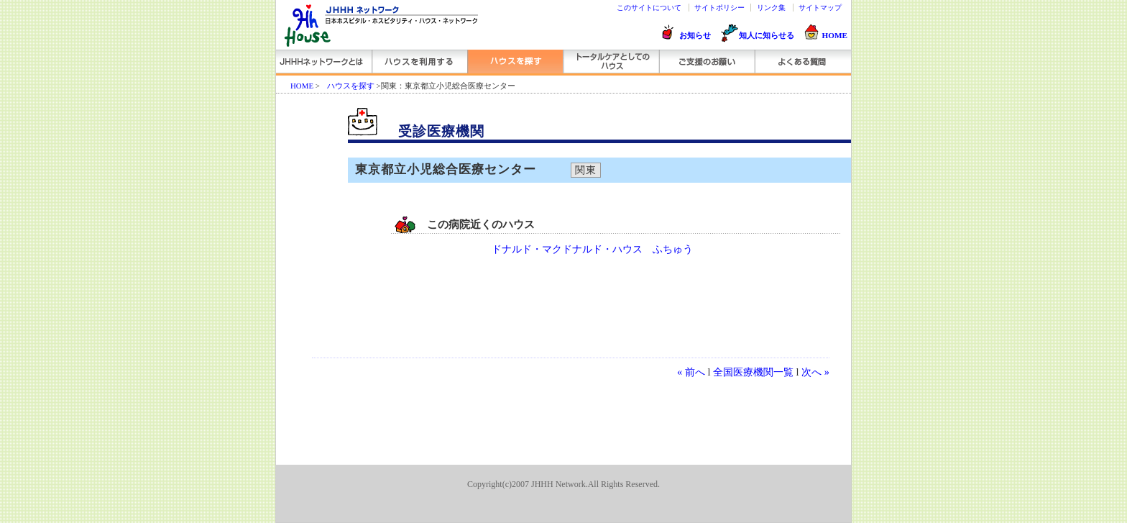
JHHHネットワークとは (324, 61)
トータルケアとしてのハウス (610, 61)
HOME (834, 35)
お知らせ (695, 35)
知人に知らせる (766, 35)
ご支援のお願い (706, 61)
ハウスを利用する (419, 61)
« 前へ (691, 372)
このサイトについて (649, 8)
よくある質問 (802, 61)
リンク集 (771, 8)
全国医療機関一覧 (753, 372)
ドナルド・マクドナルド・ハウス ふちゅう (592, 249)
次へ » (815, 372)
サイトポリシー (719, 8)
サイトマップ (820, 8)
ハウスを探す (515, 61)
